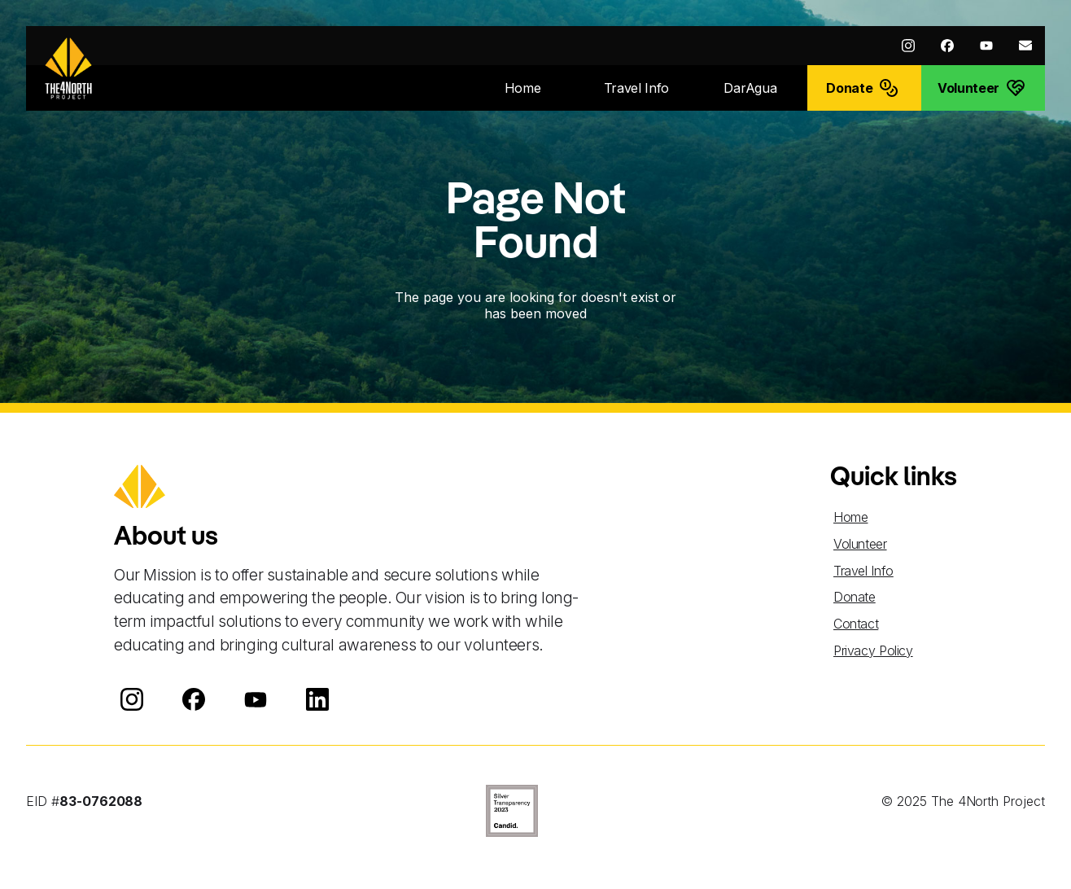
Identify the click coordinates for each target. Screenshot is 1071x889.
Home (850, 517)
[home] (68, 68)
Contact (855, 623)
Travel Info (863, 571)
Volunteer (860, 544)
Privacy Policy (873, 650)
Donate (854, 597)
